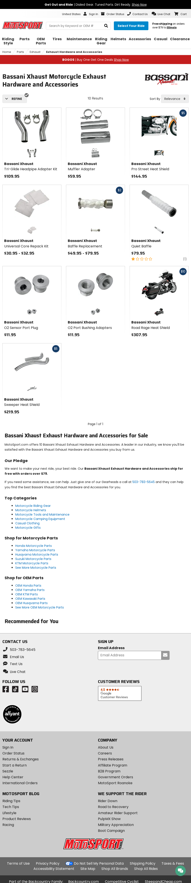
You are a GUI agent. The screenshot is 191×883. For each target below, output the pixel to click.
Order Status (13, 753)
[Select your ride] (131, 25)
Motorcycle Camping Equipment (40, 519)
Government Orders (115, 777)
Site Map (87, 868)
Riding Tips (11, 800)
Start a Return (14, 765)
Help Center (12, 777)
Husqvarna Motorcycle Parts (36, 554)
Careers (105, 753)
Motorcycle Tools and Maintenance (42, 514)
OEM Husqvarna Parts (31, 603)
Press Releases (110, 759)
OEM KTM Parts (26, 594)
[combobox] (175, 99)
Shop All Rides (146, 868)
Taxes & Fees (172, 863)
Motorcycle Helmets (30, 510)
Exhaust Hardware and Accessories (74, 52)
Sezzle (7, 771)
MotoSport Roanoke (115, 783)
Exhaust (35, 52)
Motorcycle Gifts (28, 527)
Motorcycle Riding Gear (33, 506)
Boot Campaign (111, 830)
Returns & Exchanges (20, 759)
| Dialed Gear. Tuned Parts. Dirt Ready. (96, 4)
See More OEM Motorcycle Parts (39, 607)
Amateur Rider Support (118, 812)
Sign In (7, 747)
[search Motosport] (78, 26)
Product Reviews (16, 818)
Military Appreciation (116, 824)
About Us (105, 747)
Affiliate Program (112, 765)
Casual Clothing (27, 523)
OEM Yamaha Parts (30, 590)
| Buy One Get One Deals (95, 59)
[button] (160, 13)
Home (6, 52)
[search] (106, 26)
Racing (8, 824)
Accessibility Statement (53, 868)
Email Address (111, 648)
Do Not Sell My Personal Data (99, 864)
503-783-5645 (143, 482)
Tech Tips (10, 806)
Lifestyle (9, 812)
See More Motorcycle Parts (35, 567)
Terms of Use (18, 863)
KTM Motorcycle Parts (31, 563)
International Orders (20, 783)
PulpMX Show (109, 818)
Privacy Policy (47, 863)
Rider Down (107, 800)
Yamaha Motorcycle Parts (35, 550)
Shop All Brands (114, 868)
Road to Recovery (113, 806)
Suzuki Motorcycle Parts (33, 559)
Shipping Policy (142, 863)
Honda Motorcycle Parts (33, 546)
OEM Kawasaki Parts (30, 598)
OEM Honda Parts (28, 585)
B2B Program (109, 771)
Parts (20, 52)
